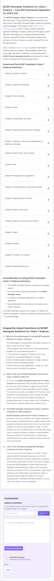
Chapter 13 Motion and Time (16, 209)
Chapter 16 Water (12, 243)
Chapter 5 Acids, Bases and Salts (18, 118)
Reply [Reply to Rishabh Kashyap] (8, 570)
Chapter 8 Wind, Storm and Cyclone (19, 153)
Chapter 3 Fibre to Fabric (15, 96)
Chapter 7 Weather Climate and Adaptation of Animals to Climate (24, 142)
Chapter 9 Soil (10, 164)
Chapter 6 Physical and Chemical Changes (22, 130)
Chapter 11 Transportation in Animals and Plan (23, 187)
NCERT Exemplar (22, 48)
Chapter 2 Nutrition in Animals (17, 85)
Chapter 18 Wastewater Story (17, 266)
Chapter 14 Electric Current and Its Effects (22, 221)
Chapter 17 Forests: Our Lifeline (17, 255)
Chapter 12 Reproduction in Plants (18, 198)
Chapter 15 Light (11, 232)
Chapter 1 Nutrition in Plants (16, 73)
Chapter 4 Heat (11, 107)
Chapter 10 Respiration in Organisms (19, 176)
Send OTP (44, 513)
